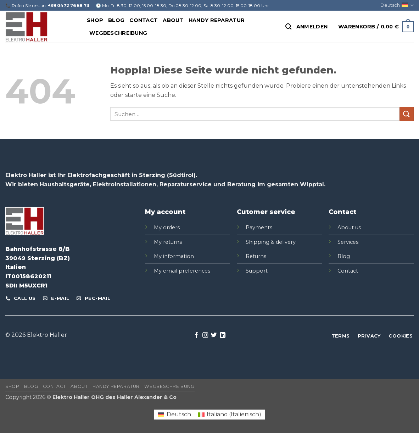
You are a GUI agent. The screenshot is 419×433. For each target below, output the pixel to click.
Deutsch (397, 5)
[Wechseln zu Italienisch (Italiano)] (230, 415)
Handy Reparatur (217, 20)
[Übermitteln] (407, 114)
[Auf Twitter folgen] (214, 335)
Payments (259, 227)
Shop (95, 20)
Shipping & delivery (271, 242)
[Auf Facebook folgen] (196, 335)
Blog (116, 20)
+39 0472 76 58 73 (68, 5)
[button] (312, 26)
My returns (168, 242)
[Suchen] (288, 27)
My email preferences (182, 271)
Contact (143, 20)
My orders (167, 227)
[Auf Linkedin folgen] (222, 335)
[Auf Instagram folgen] (205, 335)
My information (174, 256)
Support (257, 271)
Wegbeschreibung (118, 33)
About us (349, 227)
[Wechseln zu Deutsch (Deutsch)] (174, 415)
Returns (256, 256)
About (173, 20)
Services (347, 242)
